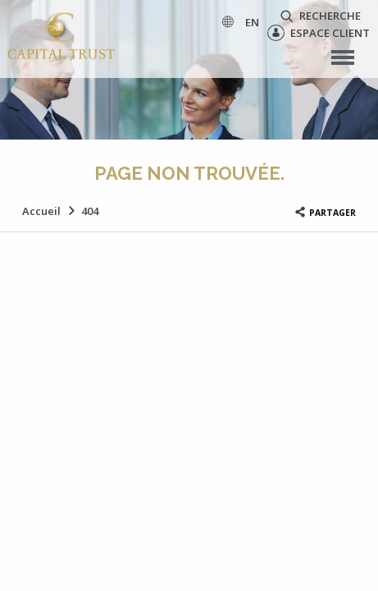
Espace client (318, 32)
